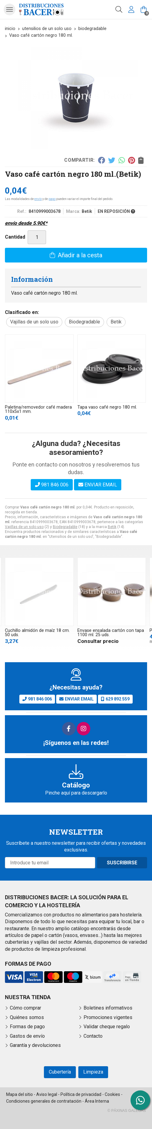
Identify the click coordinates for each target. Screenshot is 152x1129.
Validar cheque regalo (107, 1026)
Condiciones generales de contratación (43, 1101)
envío (38, 199)
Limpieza (93, 1072)
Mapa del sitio (19, 1094)
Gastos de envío (27, 1036)
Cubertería (60, 1072)
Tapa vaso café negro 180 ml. (107, 407)
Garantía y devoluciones (35, 1045)
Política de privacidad (80, 1094)
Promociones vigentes (108, 1017)
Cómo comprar (25, 1008)
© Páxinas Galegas (126, 1110)
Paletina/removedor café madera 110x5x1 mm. (38, 409)
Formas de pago (27, 1026)
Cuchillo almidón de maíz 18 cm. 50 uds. (37, 632)
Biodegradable (65, 527)
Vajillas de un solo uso (24, 527)
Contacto (93, 1036)
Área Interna (97, 1101)
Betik (112, 527)
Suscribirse (122, 863)
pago (52, 199)
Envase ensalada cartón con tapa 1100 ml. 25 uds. (110, 632)
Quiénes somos (27, 1017)
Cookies (112, 1094)
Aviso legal (46, 1094)
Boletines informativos (108, 1008)
